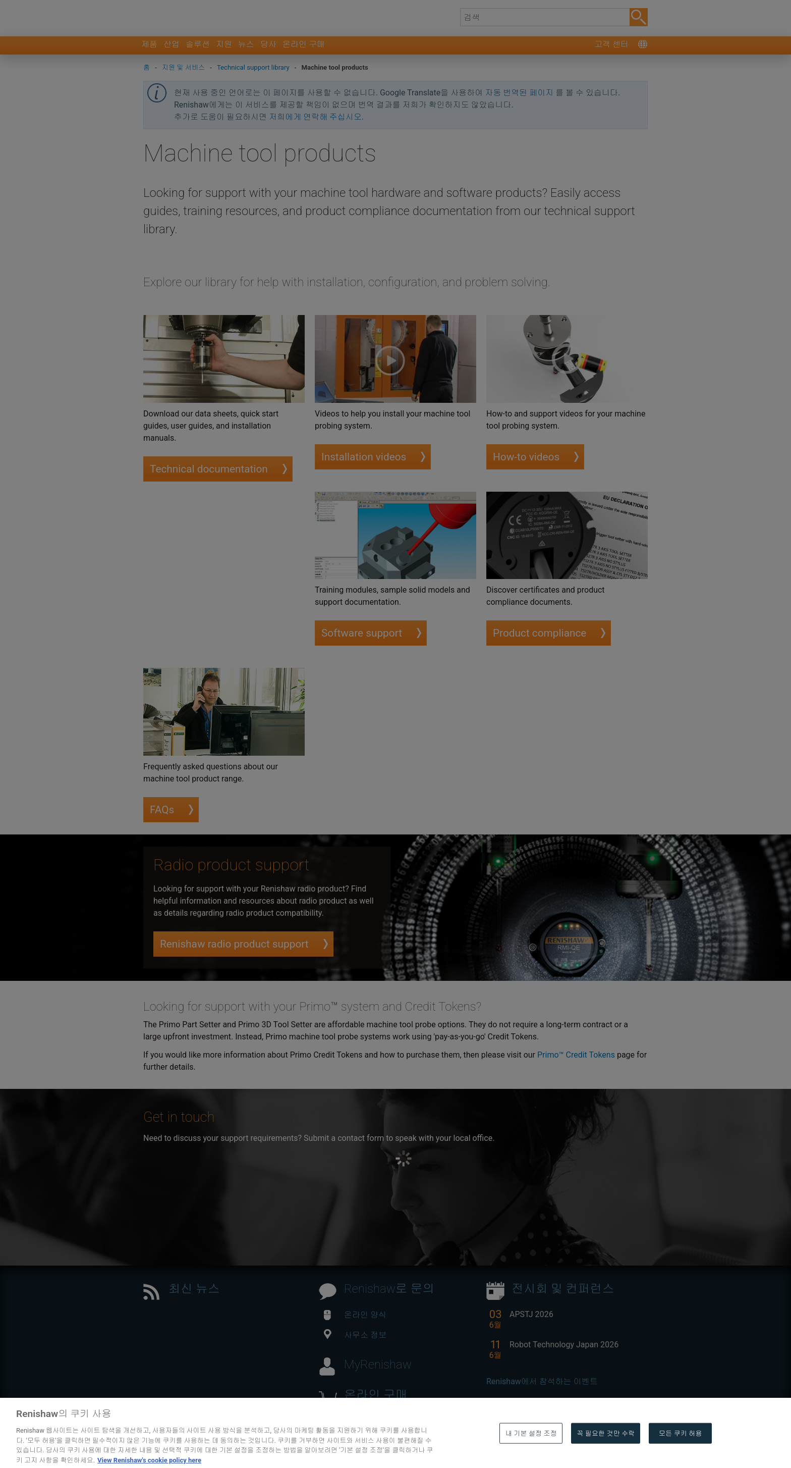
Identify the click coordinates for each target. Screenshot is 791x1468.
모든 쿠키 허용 (680, 1452)
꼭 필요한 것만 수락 (606, 1452)
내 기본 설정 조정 (531, 1452)
